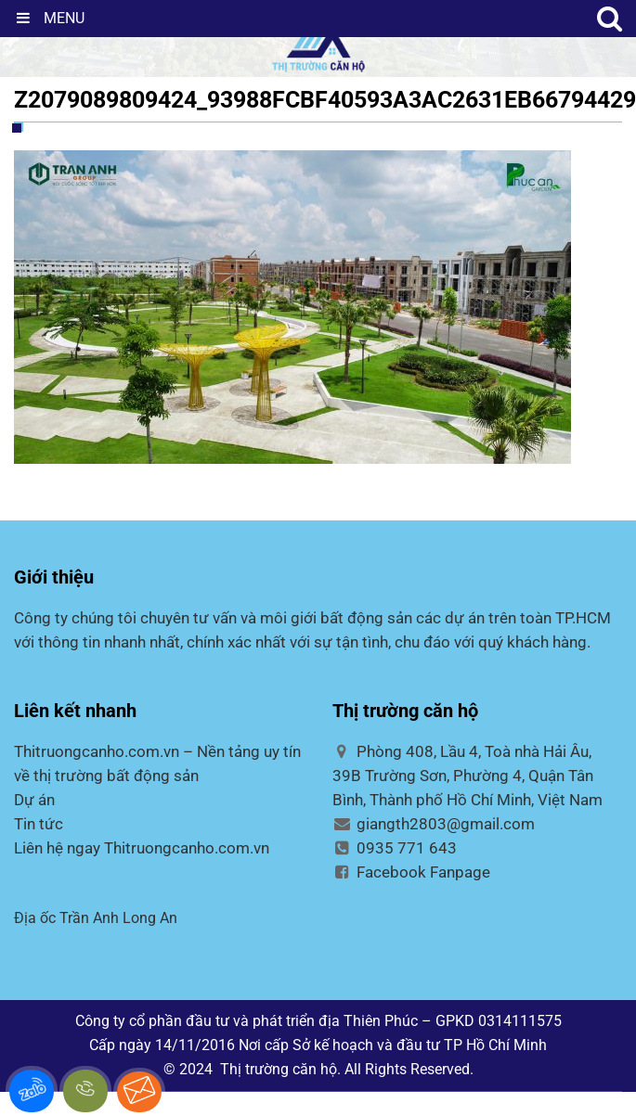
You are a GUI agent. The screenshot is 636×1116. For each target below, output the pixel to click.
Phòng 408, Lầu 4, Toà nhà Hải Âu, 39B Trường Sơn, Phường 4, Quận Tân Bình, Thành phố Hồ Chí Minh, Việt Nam (467, 775)
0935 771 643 (395, 848)
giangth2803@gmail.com (434, 824)
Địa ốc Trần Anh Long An (95, 918)
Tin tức (38, 824)
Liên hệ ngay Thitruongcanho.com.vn (141, 848)
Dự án (34, 799)
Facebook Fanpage (411, 872)
